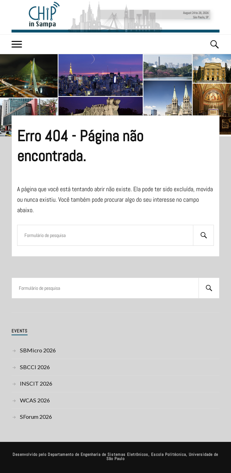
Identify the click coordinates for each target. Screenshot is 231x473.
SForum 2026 (36, 416)
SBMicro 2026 (38, 350)
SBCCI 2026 (35, 367)
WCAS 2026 (35, 400)
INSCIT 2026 (36, 383)
